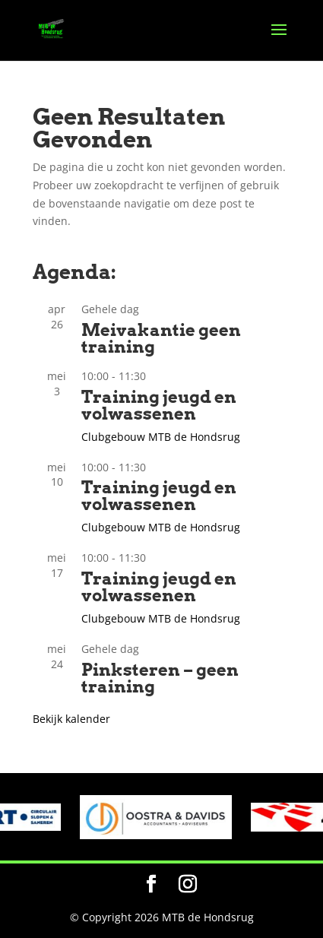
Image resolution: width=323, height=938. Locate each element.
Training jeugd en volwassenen (158, 405)
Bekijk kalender (71, 718)
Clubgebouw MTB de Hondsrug (160, 436)
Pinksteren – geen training (160, 678)
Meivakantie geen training (161, 338)
